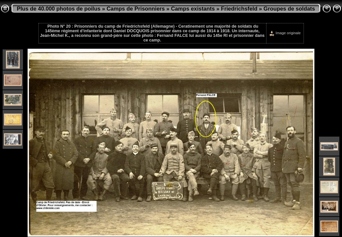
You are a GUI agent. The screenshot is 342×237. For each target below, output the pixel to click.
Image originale (285, 33)
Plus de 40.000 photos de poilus (59, 9)
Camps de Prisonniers (136, 9)
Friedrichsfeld (239, 9)
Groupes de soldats (289, 9)
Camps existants (193, 9)
